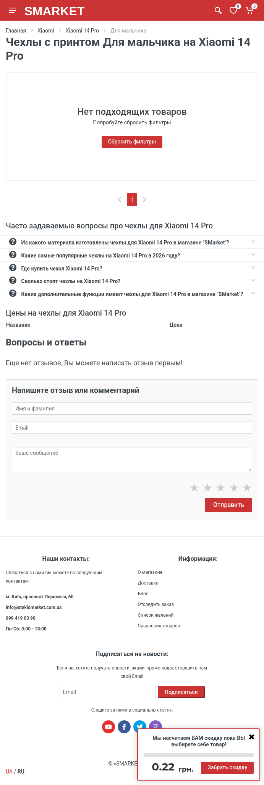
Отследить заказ (156, 604)
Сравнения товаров (159, 626)
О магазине (150, 572)
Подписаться (181, 692)
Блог (143, 593)
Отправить (228, 504)
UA (9, 772)
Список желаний (156, 615)
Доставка (148, 583)
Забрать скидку (227, 767)
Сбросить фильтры (132, 141)
